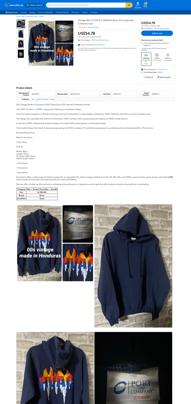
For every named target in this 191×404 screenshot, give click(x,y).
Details (160, 72)
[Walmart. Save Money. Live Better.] (13, 5)
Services (24, 12)
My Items (94, 12)
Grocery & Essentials (45, 12)
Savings (32, 12)
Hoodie (41, 16)
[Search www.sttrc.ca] (85, 5)
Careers (85, 12)
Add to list (148, 77)
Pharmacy (75, 12)
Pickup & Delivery (62, 12)
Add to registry (164, 77)
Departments (12, 12)
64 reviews (95, 27)
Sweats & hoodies (31, 16)
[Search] (129, 5)
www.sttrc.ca (99, 45)
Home (18, 16)
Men (23, 16)
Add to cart (157, 33)
